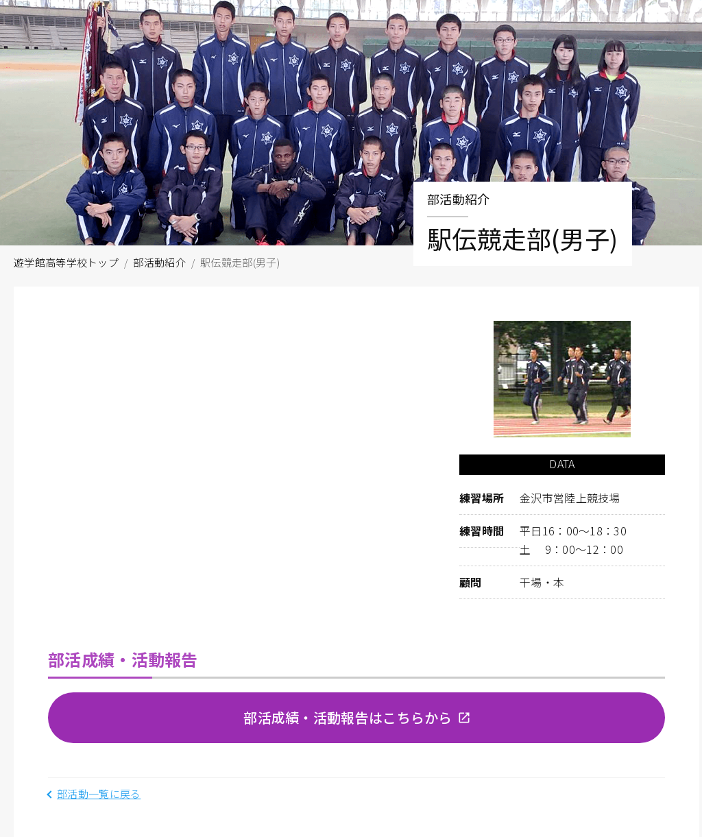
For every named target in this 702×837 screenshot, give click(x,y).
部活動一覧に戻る (99, 793)
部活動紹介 (159, 262)
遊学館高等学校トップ (66, 262)
